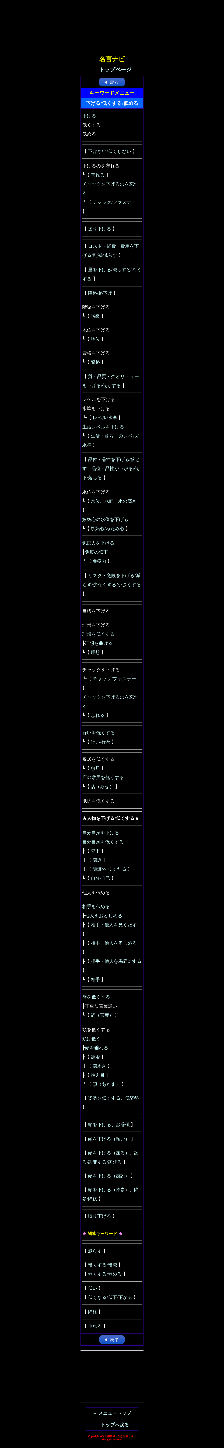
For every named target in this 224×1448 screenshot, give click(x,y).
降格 (92, 1311)
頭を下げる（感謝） (109, 1175)
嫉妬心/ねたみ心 (107, 528)
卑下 (95, 851)
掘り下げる (99, 228)
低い (92, 1288)
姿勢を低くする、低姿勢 (113, 1098)
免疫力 (99, 561)
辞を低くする (96, 996)
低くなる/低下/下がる (110, 1297)
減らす (95, 1250)
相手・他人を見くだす (114, 924)
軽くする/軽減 (102, 1264)
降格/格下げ (100, 293)
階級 (95, 316)
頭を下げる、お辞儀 (109, 1124)
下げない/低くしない (109, 151)
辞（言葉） (102, 1015)
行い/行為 (100, 741)
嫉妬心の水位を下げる (105, 519)
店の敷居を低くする (103, 777)
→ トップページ (112, 69)
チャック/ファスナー (114, 202)
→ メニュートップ (112, 1413)
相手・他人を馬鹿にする (116, 961)
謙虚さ (99, 1066)
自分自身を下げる (100, 832)
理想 (95, 652)
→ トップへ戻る (112, 1424)
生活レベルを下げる (103, 426)
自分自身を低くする (103, 841)
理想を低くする (98, 634)
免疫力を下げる (98, 543)
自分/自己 (100, 878)
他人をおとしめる (103, 915)
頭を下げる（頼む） (109, 1139)
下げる (89, 115)
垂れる (95, 1326)
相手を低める (96, 906)
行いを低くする (98, 732)
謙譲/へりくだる (110, 869)
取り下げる (99, 1216)
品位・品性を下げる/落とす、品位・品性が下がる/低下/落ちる (111, 468)
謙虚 (95, 1056)
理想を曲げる (99, 643)
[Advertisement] (112, 24)
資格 (95, 362)
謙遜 (97, 860)
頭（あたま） (106, 1084)
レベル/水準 (105, 417)
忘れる (98, 175)
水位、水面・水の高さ (114, 501)
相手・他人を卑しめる (114, 943)
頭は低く (91, 1038)
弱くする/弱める (105, 1273)
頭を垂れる (96, 1047)
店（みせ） (102, 786)
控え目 (98, 1075)
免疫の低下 (96, 552)
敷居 (95, 768)
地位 (95, 339)
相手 (95, 979)
